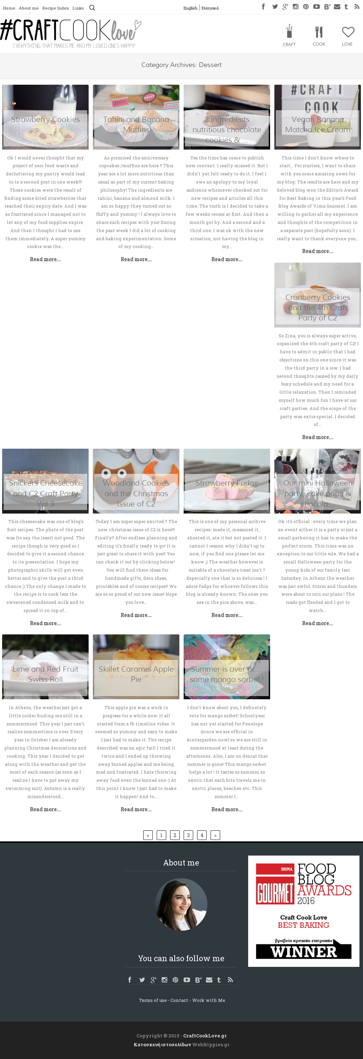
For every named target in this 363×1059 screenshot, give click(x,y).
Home (9, 8)
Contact (179, 1000)
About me (30, 8)
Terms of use (153, 1000)
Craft (289, 44)
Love (347, 44)
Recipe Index (59, 8)
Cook (319, 44)
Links (84, 8)
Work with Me (208, 1000)
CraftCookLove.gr (205, 1035)
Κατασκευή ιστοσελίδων (162, 1044)
